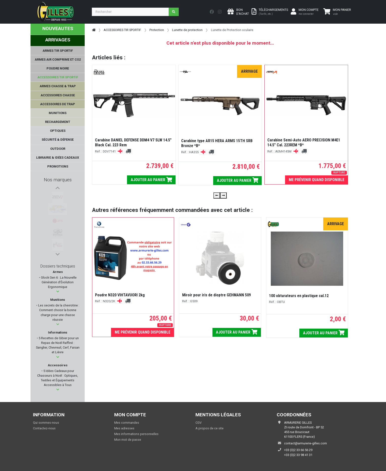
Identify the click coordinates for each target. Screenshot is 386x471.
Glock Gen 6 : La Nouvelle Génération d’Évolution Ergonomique (58, 282)
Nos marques (58, 180)
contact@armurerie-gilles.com (305, 443)
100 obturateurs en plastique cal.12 (299, 295)
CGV (198, 422)
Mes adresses (124, 428)
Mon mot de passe (127, 439)
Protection (156, 30)
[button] (57, 291)
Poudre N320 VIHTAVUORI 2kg (120, 295)
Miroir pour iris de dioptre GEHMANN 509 (216, 295)
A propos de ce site (209, 428)
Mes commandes (126, 422)
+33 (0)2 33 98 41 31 (298, 455)
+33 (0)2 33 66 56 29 (298, 450)
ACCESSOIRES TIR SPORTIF (122, 30)
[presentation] (216, 195)
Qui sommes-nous (46, 422)
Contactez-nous (44, 428)
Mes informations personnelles (136, 434)
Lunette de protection (187, 30)
